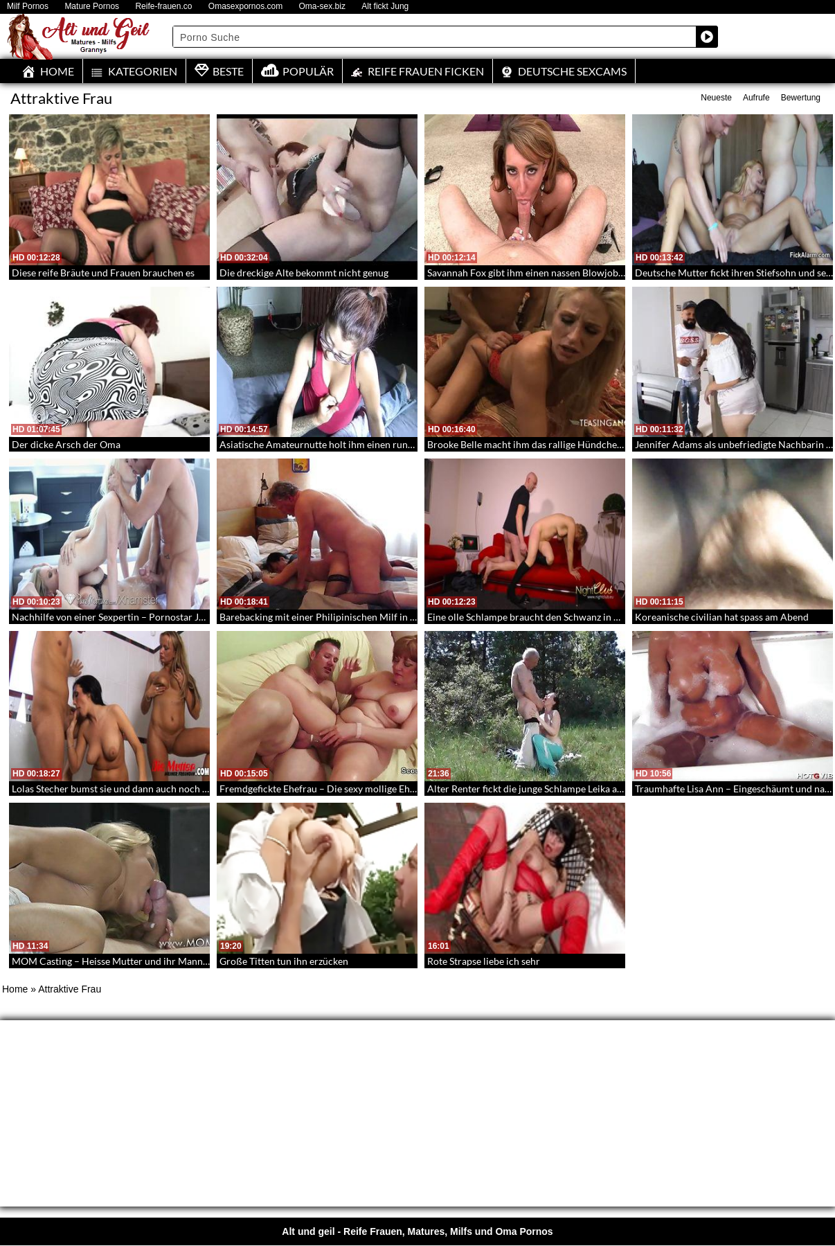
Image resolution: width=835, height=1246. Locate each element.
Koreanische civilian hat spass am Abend (722, 617)
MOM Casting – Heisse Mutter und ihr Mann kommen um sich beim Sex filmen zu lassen (199, 961)
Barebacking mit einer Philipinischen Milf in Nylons (329, 617)
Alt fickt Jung (384, 6)
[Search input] (435, 36)
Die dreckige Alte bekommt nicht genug (303, 272)
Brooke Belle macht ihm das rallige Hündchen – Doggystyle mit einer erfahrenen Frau (610, 444)
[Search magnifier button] (707, 37)
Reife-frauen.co (163, 6)
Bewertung (800, 98)
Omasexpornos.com (245, 6)
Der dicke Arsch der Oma (66, 444)
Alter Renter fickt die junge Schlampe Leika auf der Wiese (549, 788)
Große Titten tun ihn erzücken (283, 961)
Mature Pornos (91, 6)
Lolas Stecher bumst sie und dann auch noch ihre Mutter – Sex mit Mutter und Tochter (195, 788)
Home (15, 989)
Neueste (716, 98)
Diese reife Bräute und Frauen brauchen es (103, 272)
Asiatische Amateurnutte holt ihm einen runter (319, 444)
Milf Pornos (27, 6)
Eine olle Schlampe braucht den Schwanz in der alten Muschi (556, 617)
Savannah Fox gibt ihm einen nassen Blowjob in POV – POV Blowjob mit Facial (595, 272)
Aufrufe (756, 98)
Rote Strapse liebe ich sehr (483, 961)
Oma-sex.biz (322, 6)
